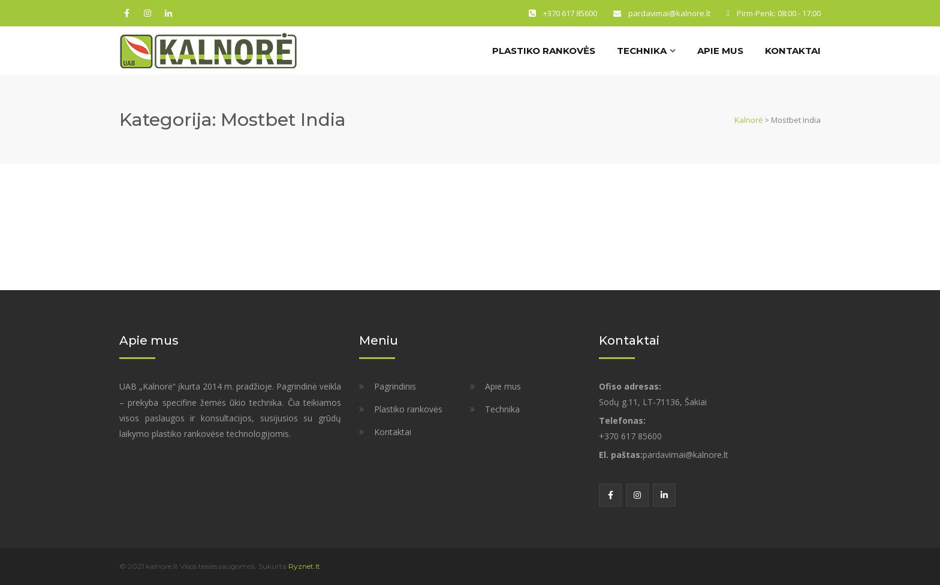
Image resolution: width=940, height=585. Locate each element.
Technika (642, 50)
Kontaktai (793, 50)
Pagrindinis (395, 386)
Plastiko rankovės (543, 50)
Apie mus (720, 50)
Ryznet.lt (304, 566)
